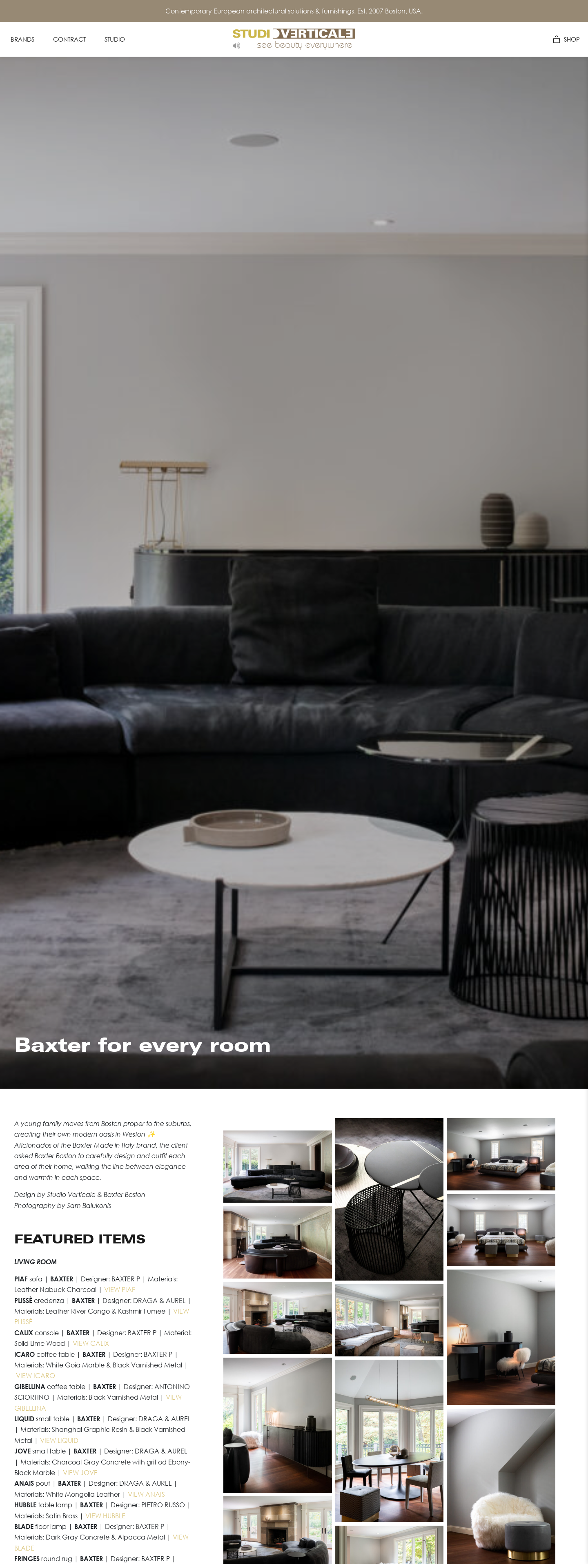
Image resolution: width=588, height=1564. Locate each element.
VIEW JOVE (80, 1473)
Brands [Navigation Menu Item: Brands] (22, 39)
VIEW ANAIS (146, 1494)
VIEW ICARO (35, 1376)
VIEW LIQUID (59, 1440)
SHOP (566, 39)
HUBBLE (113, 1516)
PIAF (127, 1289)
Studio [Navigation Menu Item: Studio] (115, 39)
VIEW (112, 1289)
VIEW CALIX (91, 1343)
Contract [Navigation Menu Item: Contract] (69, 39)
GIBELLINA (30, 1408)
